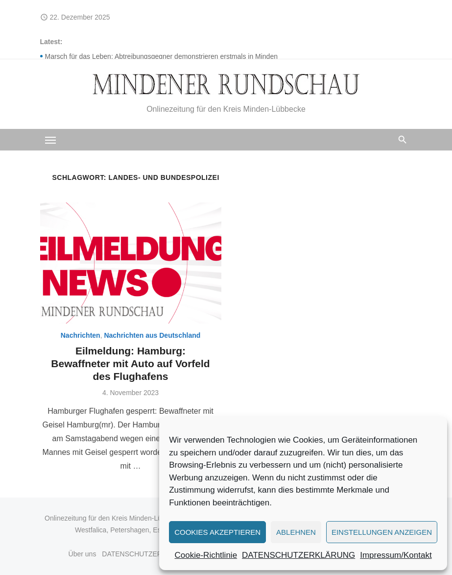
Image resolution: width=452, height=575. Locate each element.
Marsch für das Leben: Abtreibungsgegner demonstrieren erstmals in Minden (161, 56)
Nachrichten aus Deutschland (152, 335)
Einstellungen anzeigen (382, 532)
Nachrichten (80, 335)
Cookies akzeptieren (217, 532)
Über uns (82, 554)
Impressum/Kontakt (395, 555)
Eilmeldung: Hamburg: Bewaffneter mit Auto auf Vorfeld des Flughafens (130, 363)
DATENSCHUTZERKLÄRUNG (298, 555)
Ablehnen (296, 532)
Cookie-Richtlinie (206, 555)
